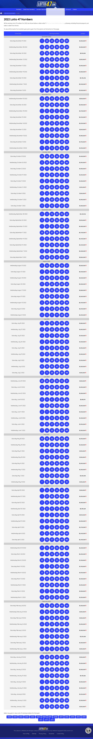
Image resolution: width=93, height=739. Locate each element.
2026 (9, 718)
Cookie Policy (60, 735)
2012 (40, 721)
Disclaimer (51, 735)
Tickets (81, 10)
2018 (55, 718)
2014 (78, 718)
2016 (66, 718)
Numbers (12, 10)
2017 (61, 718)
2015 (72, 718)
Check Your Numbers (24, 10)
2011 (46, 721)
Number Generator (40, 10)
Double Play (63, 10)
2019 (49, 718)
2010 (52, 721)
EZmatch (72, 10)
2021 (38, 718)
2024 (21, 718)
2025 (15, 718)
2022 (32, 718)
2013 (83, 718)
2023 (26, 718)
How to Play (26, 735)
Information (52, 10)
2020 (44, 718)
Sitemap (34, 735)
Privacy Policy (42, 735)
